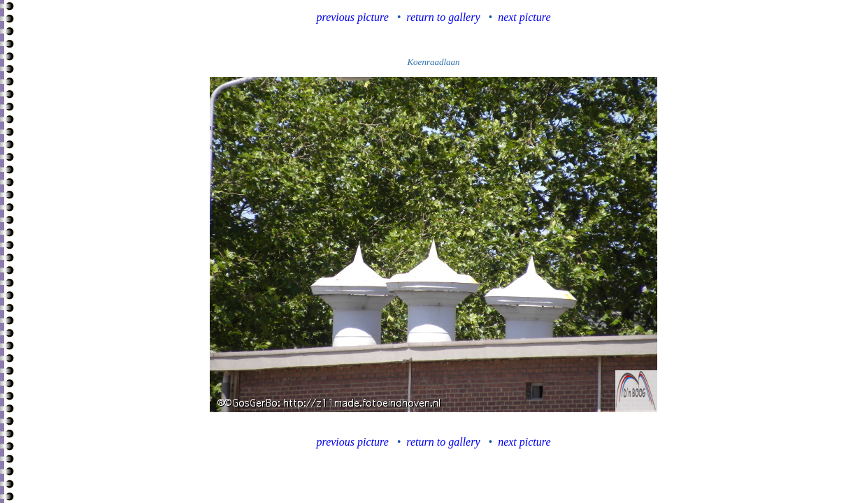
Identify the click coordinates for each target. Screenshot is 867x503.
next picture (524, 17)
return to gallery (443, 17)
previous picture (353, 17)
